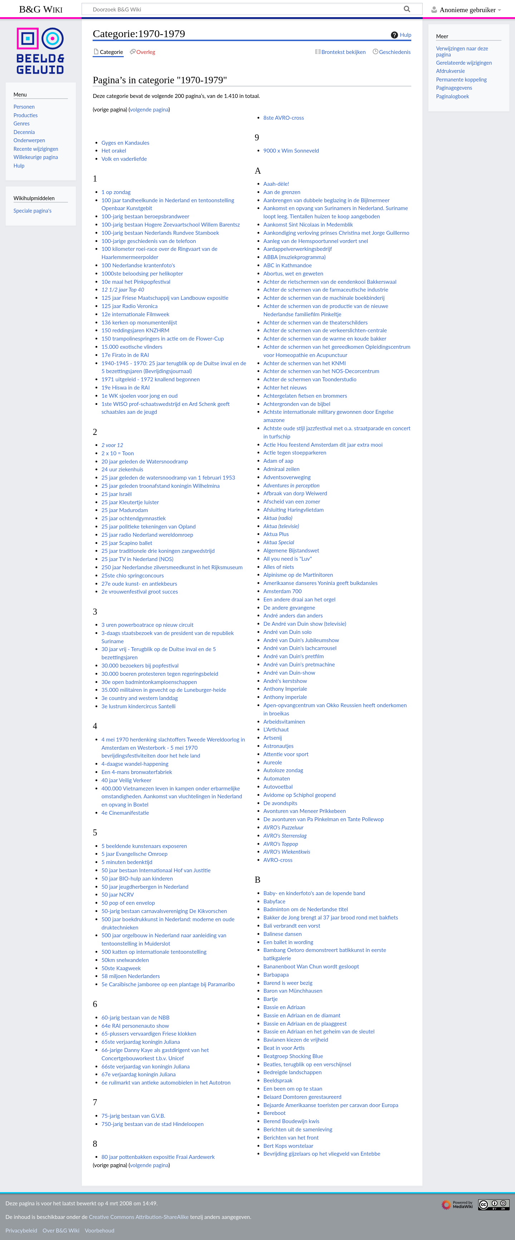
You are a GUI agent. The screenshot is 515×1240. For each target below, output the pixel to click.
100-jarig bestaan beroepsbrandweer (146, 216)
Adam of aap (279, 460)
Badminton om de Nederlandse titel (306, 909)
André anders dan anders (293, 615)
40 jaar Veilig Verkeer (127, 780)
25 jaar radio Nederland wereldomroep (147, 534)
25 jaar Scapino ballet (127, 543)
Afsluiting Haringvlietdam (294, 509)
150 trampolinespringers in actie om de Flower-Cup (163, 338)
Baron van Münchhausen (293, 990)
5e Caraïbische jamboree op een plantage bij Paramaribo (168, 984)
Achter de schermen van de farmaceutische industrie (326, 289)
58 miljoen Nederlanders (131, 976)
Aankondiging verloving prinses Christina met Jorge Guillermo (336, 232)
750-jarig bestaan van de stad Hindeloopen (153, 1124)
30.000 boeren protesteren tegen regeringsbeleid (160, 673)
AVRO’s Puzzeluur (284, 827)
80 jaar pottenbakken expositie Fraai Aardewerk (158, 1157)
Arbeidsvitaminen (284, 721)
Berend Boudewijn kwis (292, 1121)
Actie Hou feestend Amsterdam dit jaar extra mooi (323, 444)
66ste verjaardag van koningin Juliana (146, 1066)
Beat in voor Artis (284, 1048)
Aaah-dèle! (276, 183)
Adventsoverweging (287, 477)
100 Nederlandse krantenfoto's (138, 265)
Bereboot (275, 1113)
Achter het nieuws (285, 387)
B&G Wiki (41, 9)
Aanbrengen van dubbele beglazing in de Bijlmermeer (327, 200)
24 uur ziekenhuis (122, 469)
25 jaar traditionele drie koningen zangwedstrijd (158, 550)
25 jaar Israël (117, 494)
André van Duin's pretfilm (294, 656)
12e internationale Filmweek (136, 314)
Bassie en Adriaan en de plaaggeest (305, 1023)
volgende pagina (149, 109)
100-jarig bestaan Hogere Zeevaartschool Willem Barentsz (171, 224)
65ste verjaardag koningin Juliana (141, 1041)
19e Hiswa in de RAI (126, 387)
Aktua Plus (276, 534)
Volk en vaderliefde (124, 158)
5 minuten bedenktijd (127, 862)
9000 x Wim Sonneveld (291, 150)
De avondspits (281, 803)
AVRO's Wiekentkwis (287, 851)
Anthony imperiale (285, 697)
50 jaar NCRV (118, 894)
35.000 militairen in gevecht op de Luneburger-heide (164, 689)
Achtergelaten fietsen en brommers (305, 395)
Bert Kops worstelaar (288, 1145)
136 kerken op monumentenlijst (139, 322)
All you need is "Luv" (288, 558)
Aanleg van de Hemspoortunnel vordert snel (316, 241)
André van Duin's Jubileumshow (301, 640)
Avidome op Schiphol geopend (300, 795)
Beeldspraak (278, 1080)
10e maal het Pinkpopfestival (136, 281)
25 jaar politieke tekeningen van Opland (149, 526)
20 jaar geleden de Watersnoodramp (145, 461)
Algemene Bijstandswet (291, 550)
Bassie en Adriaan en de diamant (302, 1015)
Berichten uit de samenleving (298, 1129)
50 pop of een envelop (128, 902)
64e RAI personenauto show (135, 1025)
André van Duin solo (288, 632)
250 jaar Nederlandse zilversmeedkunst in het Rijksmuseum (172, 567)
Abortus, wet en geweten (293, 273)
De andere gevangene (289, 607)
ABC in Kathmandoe (288, 265)
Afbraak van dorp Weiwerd (295, 493)
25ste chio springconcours (133, 575)
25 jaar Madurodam (125, 510)
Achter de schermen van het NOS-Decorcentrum (321, 371)
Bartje (271, 999)
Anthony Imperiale (285, 688)
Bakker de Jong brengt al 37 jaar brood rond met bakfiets (331, 917)
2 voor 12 (112, 445)
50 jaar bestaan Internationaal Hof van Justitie (156, 870)
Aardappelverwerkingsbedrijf (298, 248)
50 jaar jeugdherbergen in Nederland (145, 886)
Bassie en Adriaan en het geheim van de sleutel (319, 1031)
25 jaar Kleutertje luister (130, 502)
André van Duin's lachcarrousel (300, 648)
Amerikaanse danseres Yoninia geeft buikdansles (321, 583)
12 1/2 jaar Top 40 (123, 289)
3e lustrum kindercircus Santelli (139, 706)
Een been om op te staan (293, 1088)
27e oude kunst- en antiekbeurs (139, 583)
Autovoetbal (278, 786)
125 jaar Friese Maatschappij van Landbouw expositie (165, 297)
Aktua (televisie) (281, 526)
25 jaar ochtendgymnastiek (134, 518)
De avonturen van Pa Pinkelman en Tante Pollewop (324, 819)
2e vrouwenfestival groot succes (140, 591)
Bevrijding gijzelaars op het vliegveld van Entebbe (322, 1153)
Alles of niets (279, 567)
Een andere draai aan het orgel (300, 599)
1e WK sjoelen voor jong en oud (140, 395)
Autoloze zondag (283, 770)
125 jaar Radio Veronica (130, 306)
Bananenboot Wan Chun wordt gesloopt (311, 966)
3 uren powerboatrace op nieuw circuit (147, 624)
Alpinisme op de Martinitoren (298, 574)
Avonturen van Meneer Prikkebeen (305, 811)
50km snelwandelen (125, 960)
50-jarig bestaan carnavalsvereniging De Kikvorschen (164, 911)
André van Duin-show (289, 672)
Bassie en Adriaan (284, 1007)
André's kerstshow (285, 681)
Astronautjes (279, 746)
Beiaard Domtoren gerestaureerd (303, 1096)
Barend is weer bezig (288, 982)
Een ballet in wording (288, 942)
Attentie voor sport (286, 754)
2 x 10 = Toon (118, 453)
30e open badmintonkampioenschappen (149, 682)
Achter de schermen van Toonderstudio (310, 379)
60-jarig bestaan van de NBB (136, 1017)
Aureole (273, 762)
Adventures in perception (292, 485)
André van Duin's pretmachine (299, 664)
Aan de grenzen (282, 192)
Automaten (277, 778)
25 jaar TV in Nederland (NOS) (137, 559)
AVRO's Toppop (281, 843)
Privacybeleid (21, 1230)
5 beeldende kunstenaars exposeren (144, 846)
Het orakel (114, 150)
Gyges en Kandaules (125, 142)
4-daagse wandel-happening (135, 763)
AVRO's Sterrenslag (285, 835)
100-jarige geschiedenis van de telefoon (149, 241)
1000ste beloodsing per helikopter (142, 273)
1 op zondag (116, 192)
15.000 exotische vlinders (132, 346)
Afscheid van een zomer (292, 501)
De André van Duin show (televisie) (305, 623)
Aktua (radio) (278, 518)
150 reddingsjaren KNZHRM (136, 330)
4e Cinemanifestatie (125, 812)
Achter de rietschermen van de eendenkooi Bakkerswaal (330, 281)
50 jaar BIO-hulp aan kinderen (137, 878)
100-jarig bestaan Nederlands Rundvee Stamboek (160, 232)
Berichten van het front (291, 1137)
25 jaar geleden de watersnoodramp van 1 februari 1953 (168, 477)
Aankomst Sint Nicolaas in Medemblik (308, 224)
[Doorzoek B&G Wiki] (252, 9)
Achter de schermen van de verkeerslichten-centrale (325, 330)
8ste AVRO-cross (284, 117)
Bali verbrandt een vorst (292, 925)
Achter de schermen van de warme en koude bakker (325, 338)
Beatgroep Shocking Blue (293, 1056)
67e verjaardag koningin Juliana (139, 1074)
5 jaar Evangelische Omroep (135, 853)
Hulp (400, 35)
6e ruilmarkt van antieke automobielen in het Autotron (166, 1082)
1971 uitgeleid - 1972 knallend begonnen (151, 379)
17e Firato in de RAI (125, 355)
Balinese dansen (283, 934)
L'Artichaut (276, 729)
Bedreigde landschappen (293, 1072)
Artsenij (273, 737)
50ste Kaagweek (121, 968)
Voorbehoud (99, 1230)
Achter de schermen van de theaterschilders (316, 322)
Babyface (274, 901)
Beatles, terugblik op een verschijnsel (307, 1064)
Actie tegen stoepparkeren (295, 452)
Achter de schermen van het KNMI (305, 363)
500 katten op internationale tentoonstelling (154, 951)
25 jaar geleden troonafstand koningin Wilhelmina (161, 485)
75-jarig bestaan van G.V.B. (133, 1115)
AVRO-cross (278, 860)
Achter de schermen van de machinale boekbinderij (324, 297)
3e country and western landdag (140, 698)
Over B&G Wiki (61, 1230)
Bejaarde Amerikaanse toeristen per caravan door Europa (331, 1105)
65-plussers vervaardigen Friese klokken (149, 1033)
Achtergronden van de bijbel (297, 404)
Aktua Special (279, 542)
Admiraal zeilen (282, 469)
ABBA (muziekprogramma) (295, 257)
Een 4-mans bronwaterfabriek (137, 772)
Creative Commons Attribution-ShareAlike (139, 1217)
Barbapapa (276, 974)
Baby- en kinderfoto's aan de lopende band (314, 893)
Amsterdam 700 (283, 591)
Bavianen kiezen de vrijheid (296, 1039)
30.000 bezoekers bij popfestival (140, 665)
